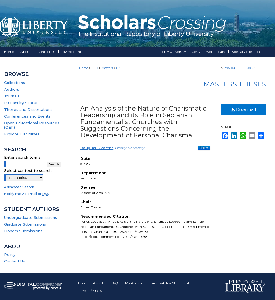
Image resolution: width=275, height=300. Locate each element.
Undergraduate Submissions (30, 217)
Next (249, 68)
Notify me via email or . (27, 194)
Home (83, 68)
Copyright (98, 290)
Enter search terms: (23, 157)
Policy (9, 254)
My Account (135, 283)
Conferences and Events (27, 116)
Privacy (81, 290)
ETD (95, 68)
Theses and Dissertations (28, 109)
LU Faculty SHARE (21, 102)
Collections (14, 82)
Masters (107, 68)
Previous (230, 68)
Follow (204, 147)
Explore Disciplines (22, 134)
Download (243, 109)
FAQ (115, 283)
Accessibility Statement (170, 283)
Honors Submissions (23, 231)
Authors (11, 89)
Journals (11, 96)
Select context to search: (28, 170)
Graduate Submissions (25, 224)
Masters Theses (234, 84)
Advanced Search (19, 187)
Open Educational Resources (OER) (31, 125)
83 (118, 68)
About (98, 283)
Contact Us (14, 261)
